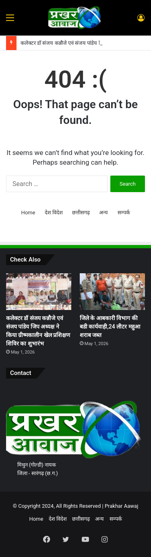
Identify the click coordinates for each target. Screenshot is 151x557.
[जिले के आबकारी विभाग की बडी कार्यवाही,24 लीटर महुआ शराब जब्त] (112, 291)
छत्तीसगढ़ (81, 212)
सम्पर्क (124, 212)
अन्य (103, 212)
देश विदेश (54, 212)
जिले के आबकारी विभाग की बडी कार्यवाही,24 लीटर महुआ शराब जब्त (110, 326)
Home (28, 212)
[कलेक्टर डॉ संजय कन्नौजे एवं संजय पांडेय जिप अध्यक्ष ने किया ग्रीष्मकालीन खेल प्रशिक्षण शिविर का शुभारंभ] (38, 291)
